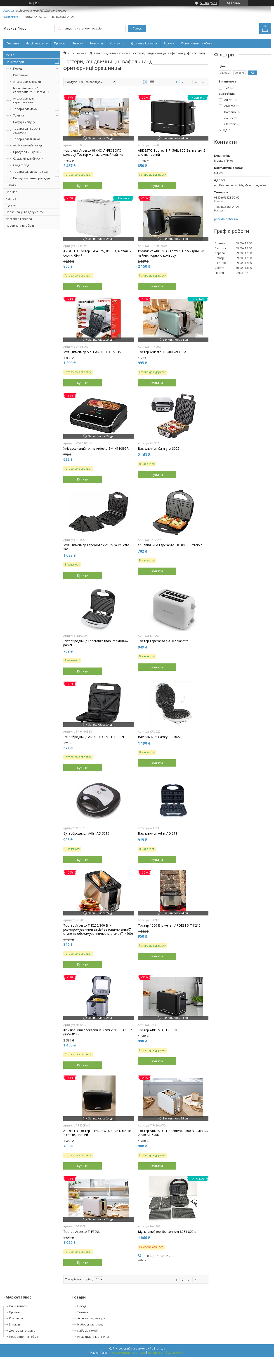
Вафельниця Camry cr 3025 (158, 449)
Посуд (17, 68)
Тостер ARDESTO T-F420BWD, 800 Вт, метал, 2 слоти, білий (173, 1133)
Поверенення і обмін (24, 1337)
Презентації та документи (25, 212)
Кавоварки (21, 75)
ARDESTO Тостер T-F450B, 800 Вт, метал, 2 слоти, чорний (171, 152)
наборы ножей (88, 1330)
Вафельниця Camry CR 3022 (159, 737)
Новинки (96, 43)
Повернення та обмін (196, 43)
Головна (13, 43)
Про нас (59, 43)
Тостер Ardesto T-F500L (81, 1232)
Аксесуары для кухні (91, 1318)
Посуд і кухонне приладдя (31, 178)
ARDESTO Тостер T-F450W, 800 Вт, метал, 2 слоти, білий (97, 253)
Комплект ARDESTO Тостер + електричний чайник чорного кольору (171, 253)
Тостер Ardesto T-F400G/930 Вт (162, 352)
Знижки (77, 43)
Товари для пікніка (26, 139)
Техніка (18, 115)
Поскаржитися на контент (127, 1353)
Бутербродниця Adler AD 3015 (86, 833)
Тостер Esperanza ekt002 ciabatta (163, 641)
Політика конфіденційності (166, 1353)
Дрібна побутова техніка (109, 53)
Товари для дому (25, 109)
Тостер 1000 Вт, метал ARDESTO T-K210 (169, 925)
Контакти (117, 43)
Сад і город (21, 165)
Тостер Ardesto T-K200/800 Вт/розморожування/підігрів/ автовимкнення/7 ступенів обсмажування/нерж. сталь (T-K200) (98, 929)
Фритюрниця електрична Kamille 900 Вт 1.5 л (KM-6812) (97, 1032)
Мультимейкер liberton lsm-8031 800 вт (168, 1232)
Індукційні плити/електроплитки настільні (31, 90)
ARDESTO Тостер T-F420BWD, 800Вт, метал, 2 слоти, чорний (97, 1133)
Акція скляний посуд (27, 145)
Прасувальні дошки (27, 152)
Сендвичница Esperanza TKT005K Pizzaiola (170, 545)
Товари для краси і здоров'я (26, 130)
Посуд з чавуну (24, 122)
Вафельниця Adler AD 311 (157, 833)
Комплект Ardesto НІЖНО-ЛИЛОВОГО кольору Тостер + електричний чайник (93, 152)
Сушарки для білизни (28, 158)
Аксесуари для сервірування (23, 100)
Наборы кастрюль (90, 1324)
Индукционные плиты (93, 1337)
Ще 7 (226, 130)
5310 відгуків (208, 3)
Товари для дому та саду (31, 172)
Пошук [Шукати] (137, 28)
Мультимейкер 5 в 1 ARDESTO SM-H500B (95, 352)
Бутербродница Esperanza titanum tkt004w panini (95, 643)
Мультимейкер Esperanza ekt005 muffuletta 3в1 (96, 547)
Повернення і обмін (20, 225)
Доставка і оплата (144, 43)
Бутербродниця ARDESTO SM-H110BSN (93, 737)
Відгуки (169, 43)
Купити (82, 185)
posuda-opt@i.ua (226, 219)
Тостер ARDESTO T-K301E (158, 1030)
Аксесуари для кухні (27, 82)
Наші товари (35, 43)
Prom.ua (159, 1348)
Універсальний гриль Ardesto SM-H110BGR (96, 449)
